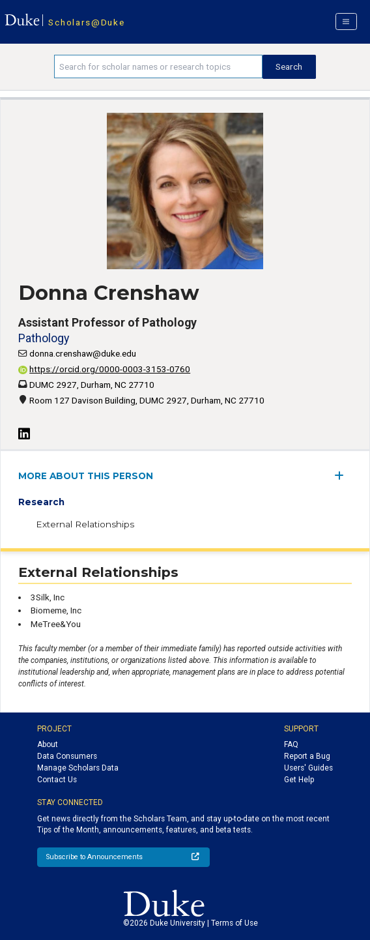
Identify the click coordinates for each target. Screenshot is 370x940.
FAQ (291, 744)
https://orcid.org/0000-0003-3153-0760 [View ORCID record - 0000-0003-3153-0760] (104, 369)
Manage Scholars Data (78, 767)
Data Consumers (67, 756)
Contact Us (57, 779)
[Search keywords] (158, 66)
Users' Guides (308, 767)
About (47, 744)
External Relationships (85, 524)
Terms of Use (234, 923)
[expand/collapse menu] (343, 475)
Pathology (43, 338)
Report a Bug (307, 756)
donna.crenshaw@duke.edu (82, 353)
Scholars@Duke (86, 22)
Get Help (299, 779)
